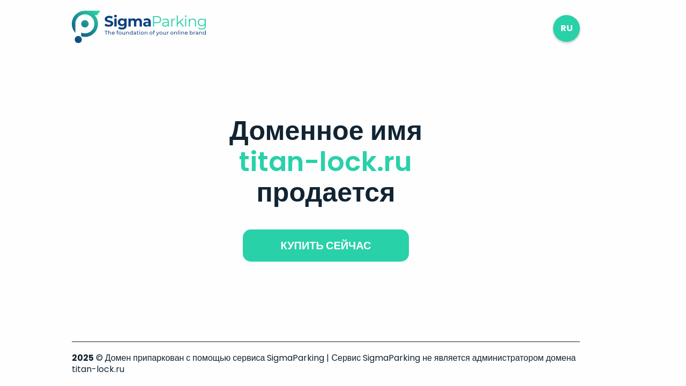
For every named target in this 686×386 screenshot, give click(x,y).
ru (567, 28)
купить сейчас (325, 245)
